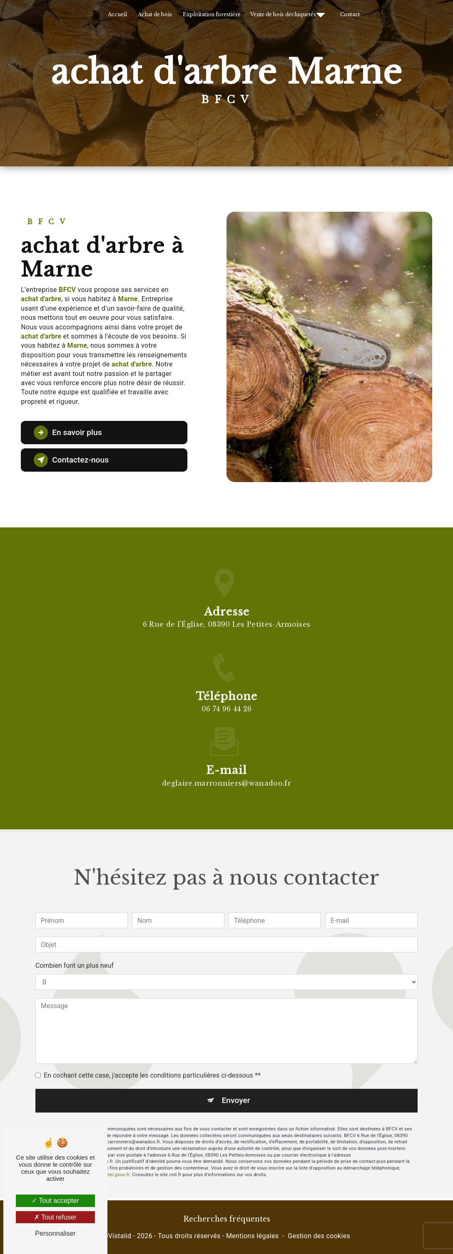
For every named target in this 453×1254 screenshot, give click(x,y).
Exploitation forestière (212, 14)
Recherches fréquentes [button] (226, 1219)
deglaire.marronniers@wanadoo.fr (226, 768)
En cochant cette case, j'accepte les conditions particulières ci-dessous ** (152, 1060)
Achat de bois (155, 14)
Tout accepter (55, 1200)
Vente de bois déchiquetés (283, 14)
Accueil (117, 14)
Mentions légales (252, 1236)
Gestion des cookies (319, 1236)
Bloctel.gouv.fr (114, 1159)
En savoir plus (68, 432)
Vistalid (120, 1236)
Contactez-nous (71, 460)
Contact (350, 14)
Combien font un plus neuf (74, 951)
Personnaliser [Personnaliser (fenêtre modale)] (55, 1233)
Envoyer (236, 1085)
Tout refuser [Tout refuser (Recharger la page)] (55, 1217)
